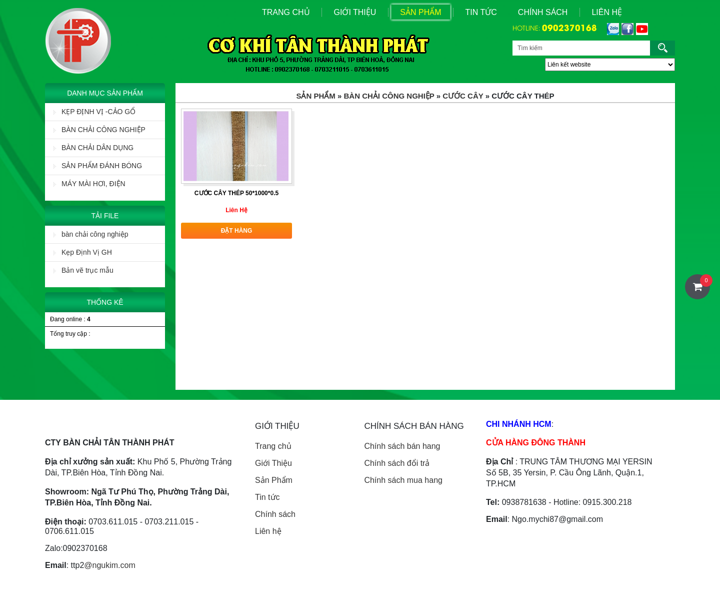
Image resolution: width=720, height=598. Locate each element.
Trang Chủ (286, 12)
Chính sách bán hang (402, 446)
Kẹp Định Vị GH (83, 252)
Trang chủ (273, 446)
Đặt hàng (236, 230)
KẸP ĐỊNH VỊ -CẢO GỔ (95, 112)
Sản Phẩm (420, 12)
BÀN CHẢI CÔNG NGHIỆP (100, 130)
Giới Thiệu (355, 12)
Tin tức (267, 497)
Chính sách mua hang (403, 480)
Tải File (105, 216)
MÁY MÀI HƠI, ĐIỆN (90, 184)
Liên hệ (268, 531)
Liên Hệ (607, 12)
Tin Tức (481, 12)
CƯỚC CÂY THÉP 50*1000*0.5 (236, 193)
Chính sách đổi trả (397, 463)
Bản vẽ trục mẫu (84, 270)
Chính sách (543, 12)
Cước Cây (462, 96)
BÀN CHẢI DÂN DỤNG (94, 148)
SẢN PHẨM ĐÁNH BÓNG (98, 166)
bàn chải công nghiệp (91, 234)
